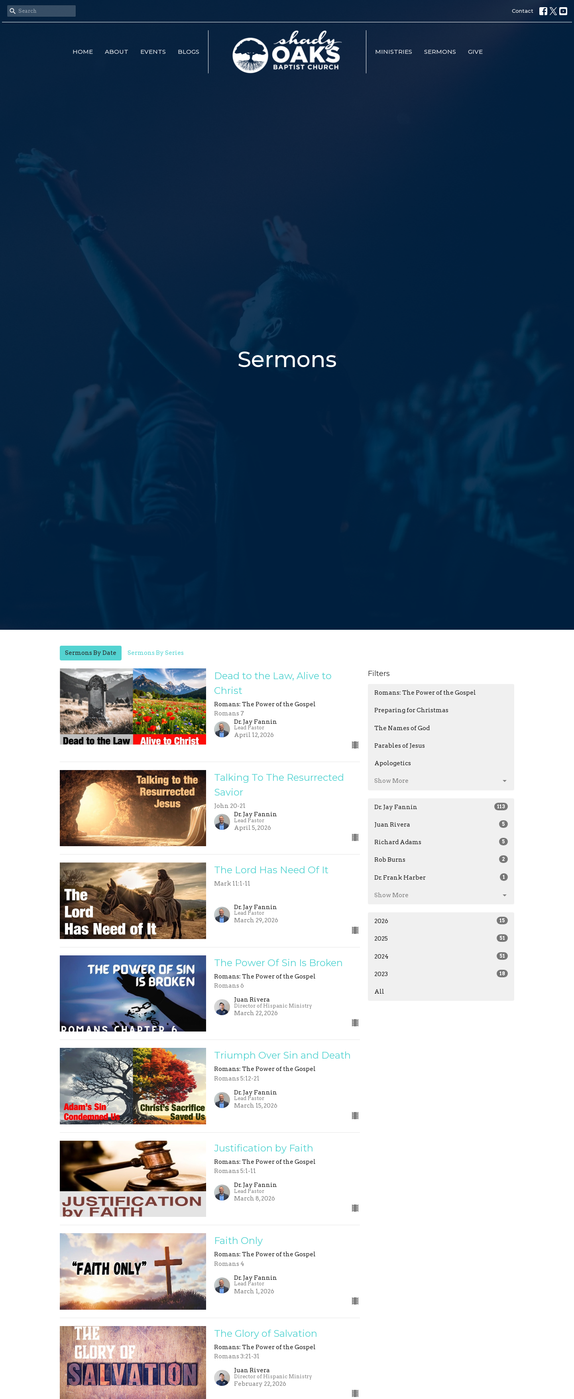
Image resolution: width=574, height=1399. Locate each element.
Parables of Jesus (399, 745)
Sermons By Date (90, 652)
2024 (441, 956)
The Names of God (402, 728)
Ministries (393, 51)
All (379, 991)
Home (83, 51)
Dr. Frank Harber (441, 877)
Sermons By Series (156, 652)
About (116, 51)
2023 (441, 974)
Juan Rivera (441, 824)
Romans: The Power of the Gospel (425, 692)
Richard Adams (441, 842)
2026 (441, 921)
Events (153, 51)
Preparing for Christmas (411, 710)
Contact (522, 11)
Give (475, 51)
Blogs (188, 51)
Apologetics (392, 763)
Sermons (440, 51)
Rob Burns (441, 859)
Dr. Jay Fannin (441, 807)
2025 (441, 938)
